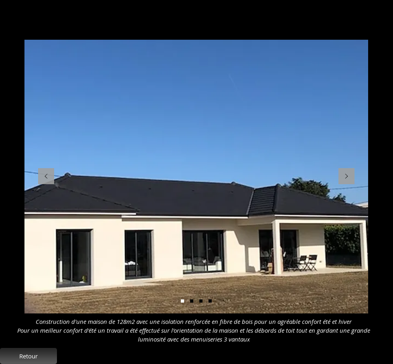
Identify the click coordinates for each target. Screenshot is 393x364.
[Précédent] (46, 176)
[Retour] (28, 356)
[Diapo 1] (210, 301)
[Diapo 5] (182, 301)
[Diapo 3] (201, 301)
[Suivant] (346, 176)
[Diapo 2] (191, 301)
